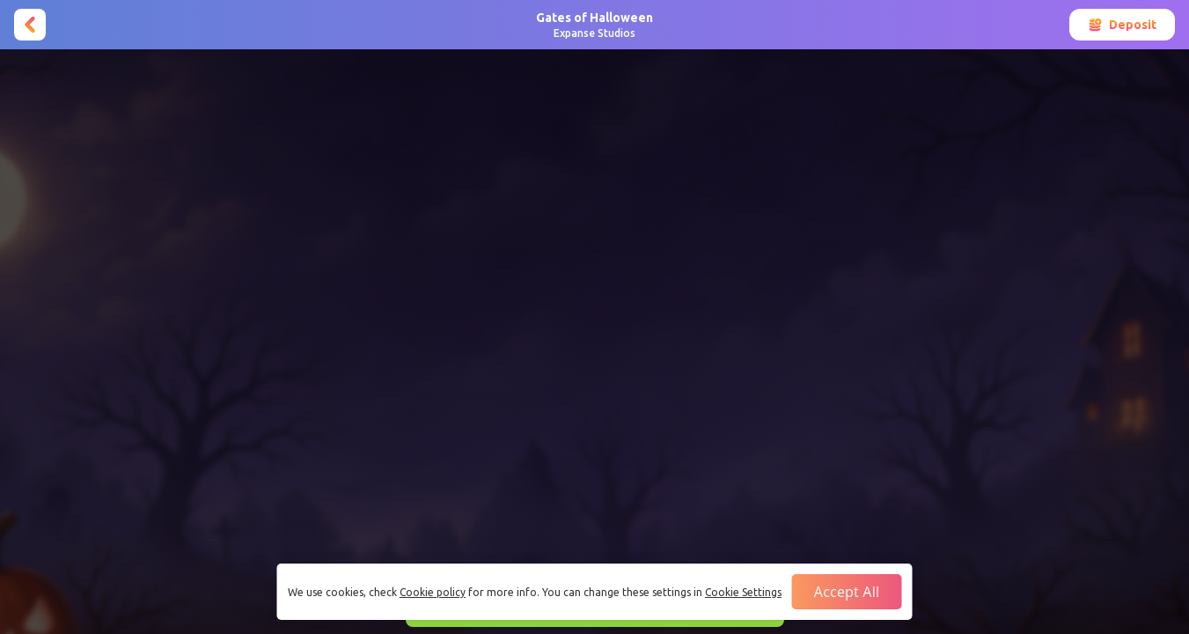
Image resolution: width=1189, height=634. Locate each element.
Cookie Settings (743, 592)
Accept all (846, 591)
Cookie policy (433, 592)
